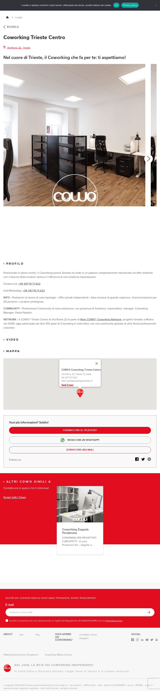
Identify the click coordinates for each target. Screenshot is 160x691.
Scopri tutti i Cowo (14, 497)
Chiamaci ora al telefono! (80, 430)
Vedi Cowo (67, 384)
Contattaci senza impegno (88, 636)
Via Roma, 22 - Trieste (16, 48)
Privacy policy (130, 5)
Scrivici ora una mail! (80, 450)
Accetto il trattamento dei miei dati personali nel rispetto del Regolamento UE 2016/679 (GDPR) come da (66, 620)
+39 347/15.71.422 (29, 284)
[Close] (97, 363)
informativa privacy (114, 620)
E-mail (9, 604)
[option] (74, 135)
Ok (116, 5)
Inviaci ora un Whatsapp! (80, 440)
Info (21, 634)
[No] (155, 5)
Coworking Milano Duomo (58, 655)
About (8, 634)
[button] (80, 393)
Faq (37, 634)
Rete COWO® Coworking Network (100, 319)
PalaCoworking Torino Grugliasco (20, 655)
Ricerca (11, 27)
